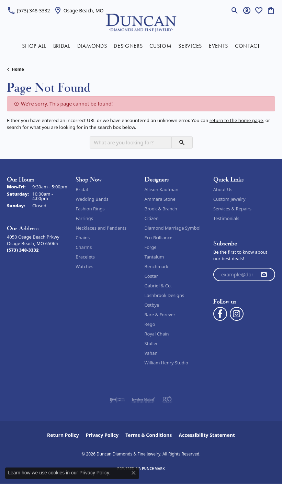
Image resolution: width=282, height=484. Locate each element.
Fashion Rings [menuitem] (90, 209)
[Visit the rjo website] (167, 400)
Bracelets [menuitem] (85, 257)
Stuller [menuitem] (151, 343)
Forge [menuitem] (151, 247)
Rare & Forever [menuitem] (160, 314)
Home (18, 69)
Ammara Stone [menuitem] (160, 199)
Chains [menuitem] (83, 237)
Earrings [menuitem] (84, 218)
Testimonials (226, 218)
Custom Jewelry (229, 199)
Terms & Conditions (148, 435)
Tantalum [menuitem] (154, 257)
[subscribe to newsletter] (263, 274)
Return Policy (63, 435)
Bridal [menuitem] (82, 189)
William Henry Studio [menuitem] (166, 363)
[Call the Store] (23, 250)
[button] (234, 10)
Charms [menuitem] (84, 247)
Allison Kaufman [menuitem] (162, 189)
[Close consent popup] (134, 473)
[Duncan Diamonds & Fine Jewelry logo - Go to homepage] (141, 22)
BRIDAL (61, 46)
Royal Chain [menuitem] (157, 334)
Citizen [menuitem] (152, 218)
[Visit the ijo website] (117, 400)
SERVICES (190, 46)
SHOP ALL (34, 46)
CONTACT (247, 46)
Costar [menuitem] (151, 276)
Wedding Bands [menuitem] (92, 199)
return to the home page (236, 120)
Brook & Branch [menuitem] (161, 209)
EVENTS (218, 46)
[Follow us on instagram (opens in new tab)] (237, 314)
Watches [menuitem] (84, 266)
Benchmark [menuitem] (157, 266)
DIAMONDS (92, 46)
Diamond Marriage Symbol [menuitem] (173, 228)
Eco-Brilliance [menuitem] (158, 237)
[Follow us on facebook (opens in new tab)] (220, 314)
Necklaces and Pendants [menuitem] (101, 228)
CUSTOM (160, 46)
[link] (28, 10)
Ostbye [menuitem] (152, 305)
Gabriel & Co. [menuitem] (158, 286)
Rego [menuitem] (150, 324)
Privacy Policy (102, 435)
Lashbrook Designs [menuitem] (164, 295)
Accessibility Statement (207, 435)
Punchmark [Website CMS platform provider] (153, 468)
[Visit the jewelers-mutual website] (143, 400)
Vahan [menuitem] (151, 353)
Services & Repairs (232, 209)
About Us (223, 189)
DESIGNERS (128, 46)
